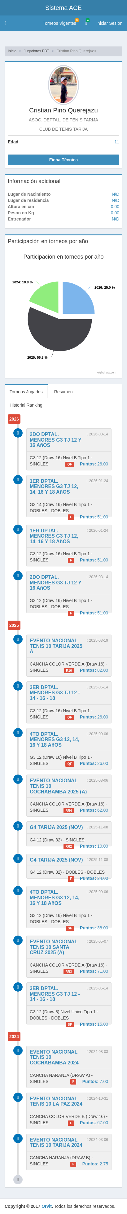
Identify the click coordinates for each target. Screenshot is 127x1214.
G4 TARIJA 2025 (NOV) (56, 827)
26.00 (86, 464)
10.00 (86, 846)
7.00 (89, 1082)
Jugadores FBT (36, 51)
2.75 (89, 1164)
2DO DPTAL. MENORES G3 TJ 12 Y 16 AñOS (55, 440)
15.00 (87, 1024)
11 (116, 141)
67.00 (88, 1123)
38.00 (87, 928)
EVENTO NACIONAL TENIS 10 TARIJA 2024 (56, 1142)
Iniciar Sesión (109, 23)
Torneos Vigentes (61, 22)
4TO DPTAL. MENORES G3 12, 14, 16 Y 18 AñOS (54, 739)
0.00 (115, 206)
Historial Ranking (26, 405)
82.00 (86, 670)
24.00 (88, 878)
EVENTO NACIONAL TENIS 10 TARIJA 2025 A (56, 646)
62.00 (86, 810)
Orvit (47, 1206)
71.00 (86, 971)
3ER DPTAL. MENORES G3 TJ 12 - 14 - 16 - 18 (55, 693)
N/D (115, 194)
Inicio (12, 51)
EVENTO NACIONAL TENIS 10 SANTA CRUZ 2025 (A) (53, 947)
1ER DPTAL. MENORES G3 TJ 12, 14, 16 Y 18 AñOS (54, 486)
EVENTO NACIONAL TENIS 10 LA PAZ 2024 (56, 1101)
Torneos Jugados (26, 391)
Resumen (63, 391)
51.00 (88, 517)
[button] (5, 23)
